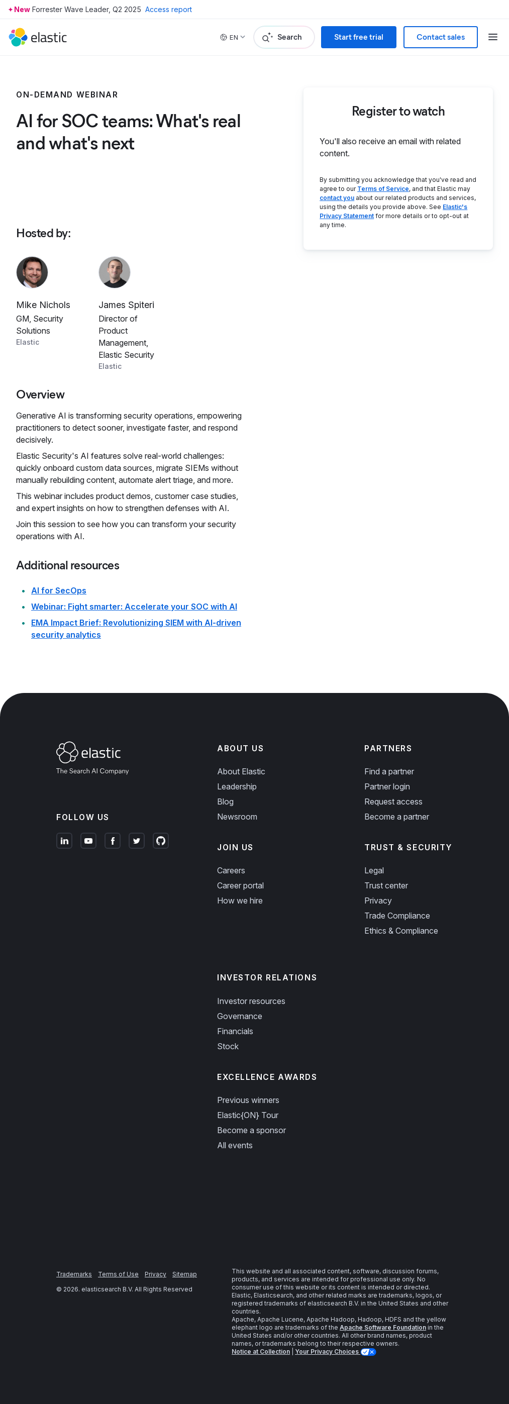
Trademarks (74, 1274)
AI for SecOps (58, 590)
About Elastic (241, 771)
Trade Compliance (397, 916)
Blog (225, 801)
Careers (231, 870)
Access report (168, 9)
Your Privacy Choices (327, 1351)
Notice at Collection (261, 1351)
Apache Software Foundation (383, 1327)
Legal (374, 870)
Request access (393, 801)
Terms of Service (383, 188)
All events (235, 1145)
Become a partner (396, 817)
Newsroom (237, 817)
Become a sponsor (251, 1130)
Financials (235, 1031)
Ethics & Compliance (401, 931)
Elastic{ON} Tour (247, 1115)
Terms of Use (118, 1274)
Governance (239, 1016)
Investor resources (251, 1001)
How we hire (240, 900)
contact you (337, 198)
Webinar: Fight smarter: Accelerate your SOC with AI (134, 606)
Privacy (378, 900)
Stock (228, 1046)
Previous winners (248, 1100)
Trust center (386, 885)
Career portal (240, 885)
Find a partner (389, 771)
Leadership (237, 786)
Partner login (387, 786)
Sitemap (184, 1274)
